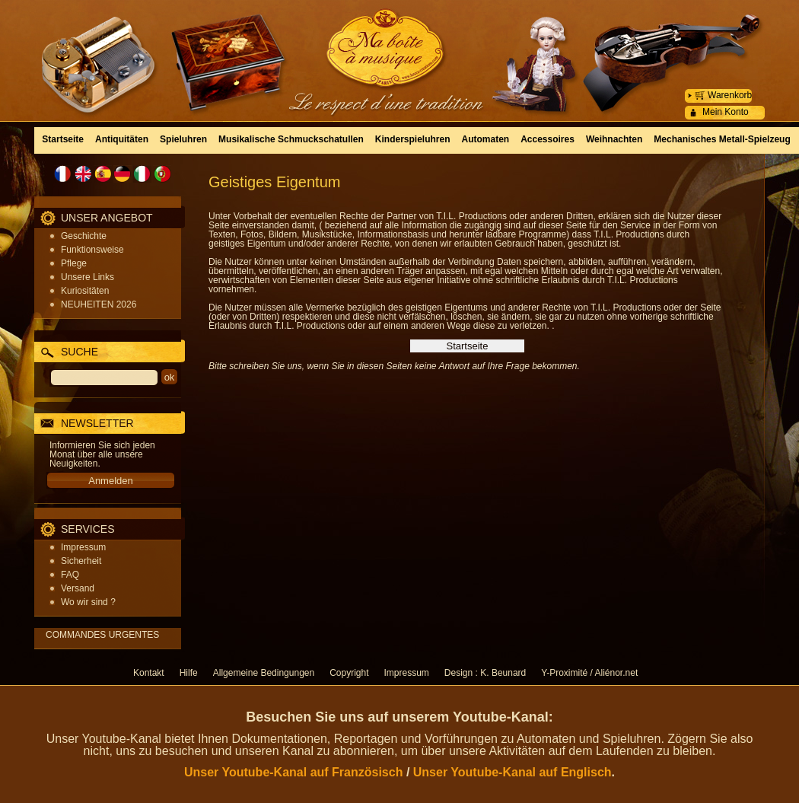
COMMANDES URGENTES (102, 634)
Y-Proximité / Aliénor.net (589, 673)
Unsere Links (87, 277)
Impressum (83, 547)
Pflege (74, 263)
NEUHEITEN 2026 (98, 304)
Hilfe (189, 673)
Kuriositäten (85, 290)
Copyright (348, 673)
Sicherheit (81, 561)
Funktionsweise (92, 249)
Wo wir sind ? (88, 602)
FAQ (70, 574)
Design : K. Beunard (485, 673)
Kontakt (148, 673)
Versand (77, 588)
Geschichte (84, 236)
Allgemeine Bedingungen (263, 673)
